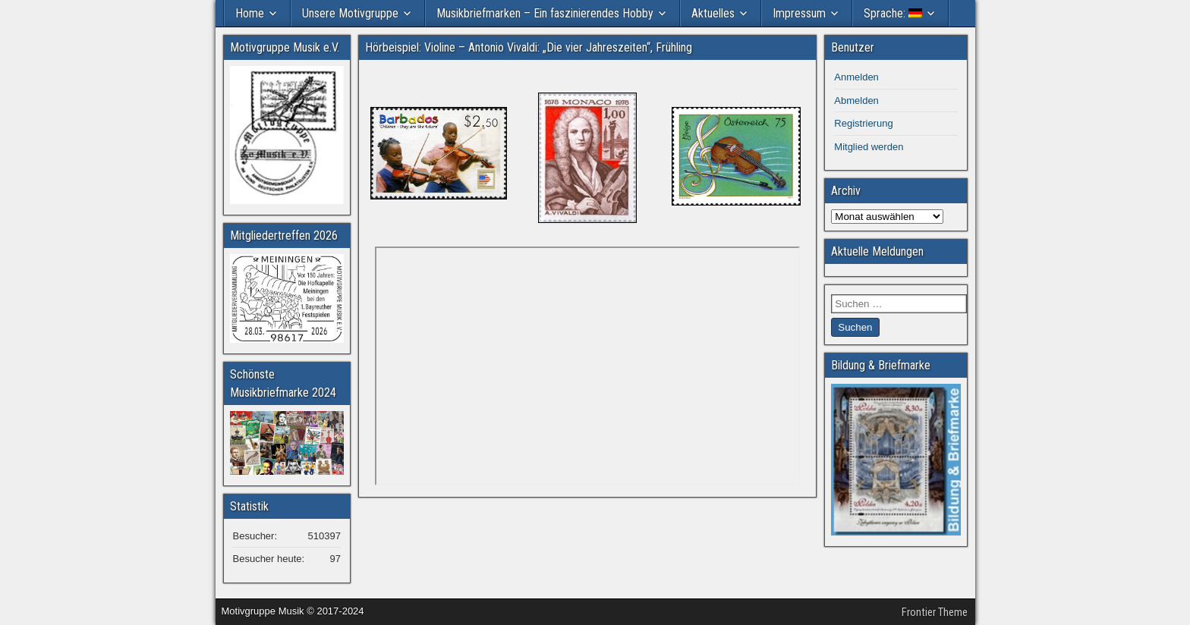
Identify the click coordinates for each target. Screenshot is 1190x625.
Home (249, 13)
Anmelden (856, 77)
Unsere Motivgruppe (350, 13)
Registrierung (863, 123)
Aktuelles (713, 13)
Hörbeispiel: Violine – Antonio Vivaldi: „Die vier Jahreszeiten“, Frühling (528, 47)
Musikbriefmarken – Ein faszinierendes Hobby (544, 13)
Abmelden (856, 100)
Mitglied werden (868, 146)
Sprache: (893, 13)
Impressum (799, 13)
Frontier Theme (935, 612)
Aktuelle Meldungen (877, 251)
